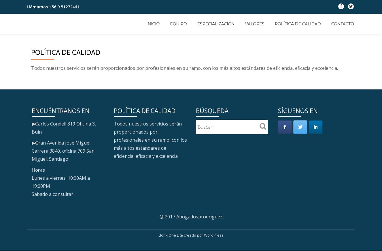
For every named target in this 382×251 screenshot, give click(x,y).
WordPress (214, 235)
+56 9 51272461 (64, 7)
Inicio (153, 24)
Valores (254, 24)
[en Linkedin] (317, 127)
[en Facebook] (285, 127)
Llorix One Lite (171, 235)
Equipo (178, 24)
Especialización (216, 24)
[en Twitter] (301, 127)
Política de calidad (298, 24)
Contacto (342, 24)
